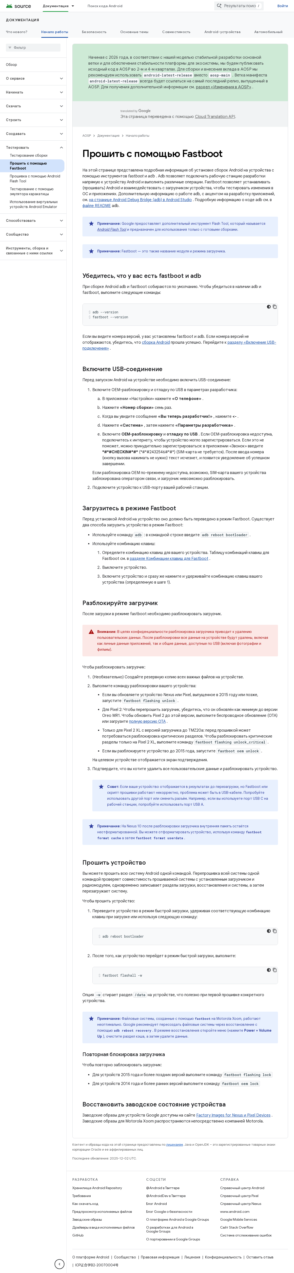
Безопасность (94, 32)
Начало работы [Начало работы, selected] (54, 32)
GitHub (77, 1235)
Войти (282, 5)
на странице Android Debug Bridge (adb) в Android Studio (140, 199)
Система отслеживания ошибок (246, 1235)
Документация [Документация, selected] (55, 6)
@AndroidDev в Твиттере (166, 1196)
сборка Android (156, 342)
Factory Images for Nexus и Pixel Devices (233, 1115)
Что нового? (16, 32)
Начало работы (137, 135)
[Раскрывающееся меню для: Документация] (75, 6)
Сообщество (125, 1257)
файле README (96, 205)
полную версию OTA (147, 721)
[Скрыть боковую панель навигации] (59, 1264)
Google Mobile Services (238, 1219)
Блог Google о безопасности (169, 1211)
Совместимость (176, 32)
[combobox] (239, 5)
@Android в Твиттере (162, 1188)
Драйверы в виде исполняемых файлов (103, 1227)
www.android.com (235, 1211)
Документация (22, 20)
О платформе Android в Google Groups (177, 1219)
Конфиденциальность (223, 1257)
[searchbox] (33, 48)
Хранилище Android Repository (97, 1188)
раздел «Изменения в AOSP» (223, 87)
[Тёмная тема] (269, 307)
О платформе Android (90, 1257)
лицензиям (174, 1144)
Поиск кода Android (105, 6)
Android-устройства (222, 32)
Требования (81, 1196)
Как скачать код (85, 1203)
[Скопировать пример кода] (275, 307)
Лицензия (192, 1257)
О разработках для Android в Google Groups (169, 1229)
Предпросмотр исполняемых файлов (102, 1211)
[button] (29, 78)
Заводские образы (87, 1219)
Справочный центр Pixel (239, 1196)
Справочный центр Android (242, 1188)
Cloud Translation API (215, 116)
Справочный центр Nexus (240, 1203)
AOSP (86, 135)
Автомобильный (268, 32)
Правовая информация (160, 1257)
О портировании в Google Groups (173, 1239)
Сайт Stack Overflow (236, 1227)
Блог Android (156, 1203)
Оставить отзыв (260, 1257)
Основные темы (134, 32)
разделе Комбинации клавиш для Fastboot (169, 558)
